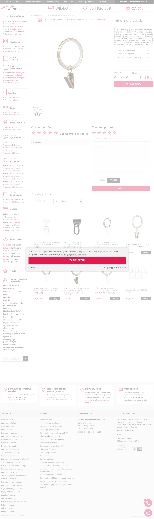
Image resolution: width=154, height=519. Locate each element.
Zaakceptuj (77, 260)
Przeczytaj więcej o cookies (74, 254)
